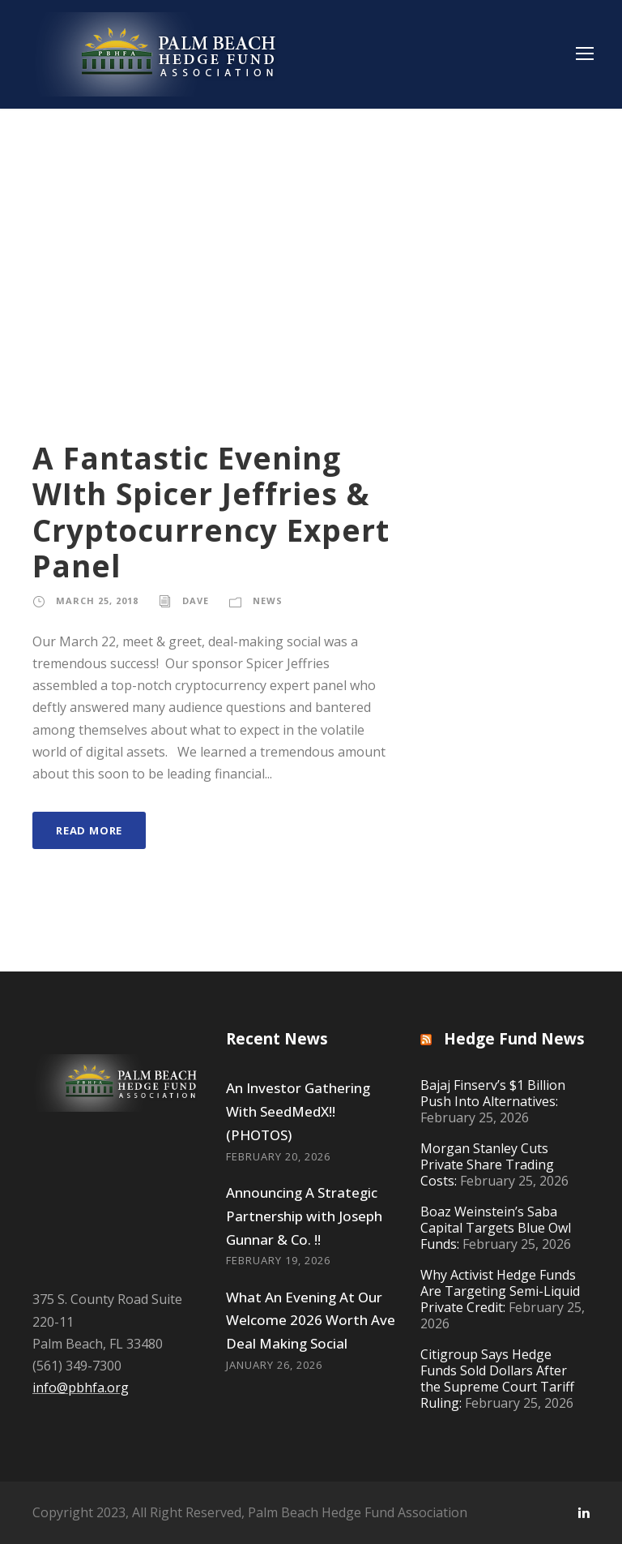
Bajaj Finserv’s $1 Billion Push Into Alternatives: (492, 1093)
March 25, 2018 (97, 600)
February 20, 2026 (278, 1156)
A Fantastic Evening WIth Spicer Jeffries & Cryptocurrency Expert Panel (211, 511)
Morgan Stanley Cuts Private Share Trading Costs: (487, 1164)
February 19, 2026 (278, 1260)
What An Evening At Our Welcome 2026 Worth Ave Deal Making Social (310, 1320)
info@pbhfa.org (80, 1387)
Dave (195, 600)
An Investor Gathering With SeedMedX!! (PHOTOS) (298, 1111)
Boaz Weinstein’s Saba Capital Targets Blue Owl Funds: (495, 1228)
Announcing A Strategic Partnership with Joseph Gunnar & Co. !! (304, 1216)
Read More (89, 830)
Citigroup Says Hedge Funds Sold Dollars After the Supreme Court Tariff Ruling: (497, 1378)
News (268, 600)
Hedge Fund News (514, 1038)
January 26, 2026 (274, 1364)
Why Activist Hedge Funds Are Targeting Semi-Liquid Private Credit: (500, 1291)
